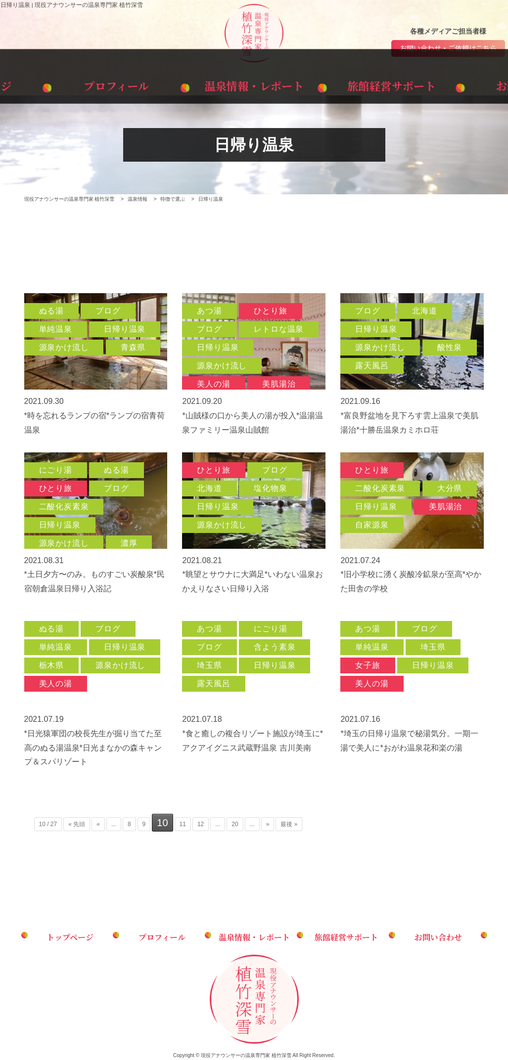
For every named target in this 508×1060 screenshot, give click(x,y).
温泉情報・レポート (253, 83)
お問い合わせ (451, 83)
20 (234, 824)
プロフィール (155, 83)
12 (200, 824)
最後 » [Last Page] (288, 824)
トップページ (56, 83)
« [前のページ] (98, 824)
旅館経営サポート (352, 83)
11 (183, 824)
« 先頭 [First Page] (76, 824)
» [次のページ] (268, 824)
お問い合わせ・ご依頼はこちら (448, 48)
